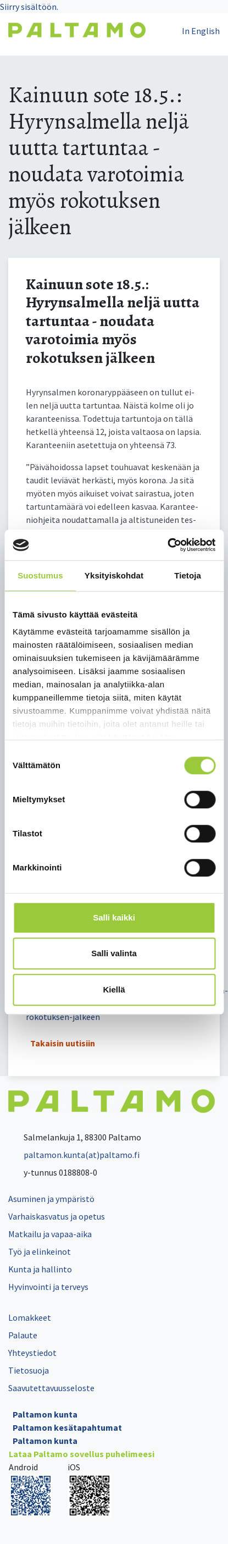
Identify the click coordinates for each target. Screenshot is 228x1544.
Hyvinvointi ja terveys (48, 1286)
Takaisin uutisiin (62, 1043)
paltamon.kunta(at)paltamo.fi (74, 1154)
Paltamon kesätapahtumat (67, 1427)
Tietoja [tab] (187, 575)
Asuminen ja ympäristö (51, 1198)
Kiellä (114, 989)
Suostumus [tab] (40, 575)
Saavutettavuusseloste (51, 1387)
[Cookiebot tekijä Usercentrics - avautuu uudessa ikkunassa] (167, 545)
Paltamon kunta (45, 1414)
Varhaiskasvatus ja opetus (56, 1216)
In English (201, 30)
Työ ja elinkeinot (39, 1251)
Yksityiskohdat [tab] (114, 575)
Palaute (22, 1335)
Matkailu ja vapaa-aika (50, 1233)
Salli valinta (114, 953)
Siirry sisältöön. (29, 6)
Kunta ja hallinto (40, 1269)
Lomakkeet (29, 1317)
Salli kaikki (114, 917)
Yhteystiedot (32, 1352)
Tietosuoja (28, 1370)
